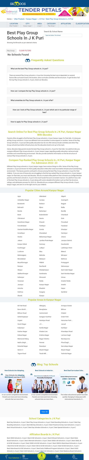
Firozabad (64, 222)
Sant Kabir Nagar (67, 270)
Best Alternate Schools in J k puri (36, 440)
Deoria (41, 218)
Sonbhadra (43, 273)
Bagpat (63, 204)
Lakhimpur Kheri (66, 248)
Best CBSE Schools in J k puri (16, 438)
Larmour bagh (66, 335)
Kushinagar (21, 248)
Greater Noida (66, 281)
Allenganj (42, 306)
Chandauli (64, 215)
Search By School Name (53, 32)
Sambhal (64, 292)
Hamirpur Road (44, 320)
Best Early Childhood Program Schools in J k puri (53, 448)
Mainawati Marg (23, 339)
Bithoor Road (22, 313)
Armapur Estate (66, 306)
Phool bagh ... (65, 342)
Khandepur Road (66, 331)
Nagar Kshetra (44, 339)
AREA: (39, 25)
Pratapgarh (65, 262)
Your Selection (14, 458)
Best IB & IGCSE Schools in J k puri (19, 446)
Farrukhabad (22, 226)
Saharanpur (65, 266)
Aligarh (63, 196)
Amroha (20, 288)
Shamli (20, 295)
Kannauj (42, 244)
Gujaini (20, 320)
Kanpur (41, 295)
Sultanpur (21, 277)
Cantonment (43, 313)
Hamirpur (64, 233)
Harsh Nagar (22, 324)
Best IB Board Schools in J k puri (59, 438)
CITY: (27, 25)
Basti (19, 215)
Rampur (20, 266)
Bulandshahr (43, 215)
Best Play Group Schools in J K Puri (59, 19)
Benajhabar (43, 309)
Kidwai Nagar (22, 335)
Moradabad (21, 259)
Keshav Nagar (22, 331)
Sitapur (20, 270)
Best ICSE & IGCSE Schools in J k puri (44, 446)
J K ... (41, 324)
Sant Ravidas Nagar (68, 273)
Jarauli (63, 324)
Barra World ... (22, 309)
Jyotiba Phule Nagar (46, 240)
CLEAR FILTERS (25, 51)
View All (44, 412)
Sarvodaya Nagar (67, 346)
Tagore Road (22, 353)
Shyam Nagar (65, 350)
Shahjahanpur (44, 270)
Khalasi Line (43, 331)
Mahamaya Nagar (45, 237)
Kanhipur (64, 328)
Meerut (63, 251)
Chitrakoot (21, 218)
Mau (40, 251)
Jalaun (20, 240)
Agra (19, 196)
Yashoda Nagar (66, 353)
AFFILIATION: (66, 25)
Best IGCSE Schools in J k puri (68, 446)
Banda (20, 211)
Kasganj (42, 292)
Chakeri (63, 313)
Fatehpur (42, 226)
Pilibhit (41, 262)
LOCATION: (13, 25)
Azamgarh (64, 200)
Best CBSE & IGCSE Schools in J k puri (39, 443)
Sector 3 (20, 350)
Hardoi (20, 237)
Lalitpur (41, 248)
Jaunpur (20, 284)
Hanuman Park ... (67, 320)
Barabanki (21, 204)
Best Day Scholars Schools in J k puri (41, 427)
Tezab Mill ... (43, 353)
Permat (41, 342)
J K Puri (41, 19)
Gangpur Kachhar (45, 317)
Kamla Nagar (43, 328)
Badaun (42, 204)
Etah (62, 218)
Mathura (64, 259)
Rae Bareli (42, 266)
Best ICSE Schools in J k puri (37, 438)
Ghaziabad (43, 233)
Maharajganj (22, 255)
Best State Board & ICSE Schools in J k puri (21, 448)
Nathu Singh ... (23, 342)
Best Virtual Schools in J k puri (17, 427)
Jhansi (63, 237)
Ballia (63, 207)
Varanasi (21, 281)
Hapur (63, 288)
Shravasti (42, 277)
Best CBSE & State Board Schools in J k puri (67, 443)
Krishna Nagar (44, 335)
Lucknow (21, 251)
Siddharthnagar (23, 273)
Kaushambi (65, 244)
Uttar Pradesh (19, 19)
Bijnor (41, 207)
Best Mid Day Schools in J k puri (37, 425)
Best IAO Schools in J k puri (50, 451)
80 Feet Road (22, 306)
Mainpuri (42, 259)
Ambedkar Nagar (23, 200)
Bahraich (21, 207)
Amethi (63, 284)
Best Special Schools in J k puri (64, 427)
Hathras (20, 292)
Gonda (41, 229)
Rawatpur (42, 346)
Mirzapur (64, 255)
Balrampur (42, 211)
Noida (41, 281)
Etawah (41, 222)
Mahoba (42, 255)
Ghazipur (64, 229)
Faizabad (64, 226)
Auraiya (41, 200)
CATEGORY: (51, 25)
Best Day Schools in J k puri (16, 422)
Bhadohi (42, 288)
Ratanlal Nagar (23, 346)
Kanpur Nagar (31, 19)
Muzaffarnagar (23, 262)
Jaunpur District (66, 240)
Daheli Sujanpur (23, 317)
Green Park (65, 317)
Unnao (63, 277)
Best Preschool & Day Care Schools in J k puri (64, 425)
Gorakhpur (21, 233)
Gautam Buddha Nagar (25, 229)
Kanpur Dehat (22, 244)
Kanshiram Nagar (23, 222)
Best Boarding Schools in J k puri (62, 422)
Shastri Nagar (44, 350)
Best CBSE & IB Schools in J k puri (59, 440)
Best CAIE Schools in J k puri (29, 451)
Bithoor (63, 309)
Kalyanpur (21, 328)
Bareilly (63, 211)
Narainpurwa (65, 339)
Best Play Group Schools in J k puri (38, 422)
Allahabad (42, 196)
